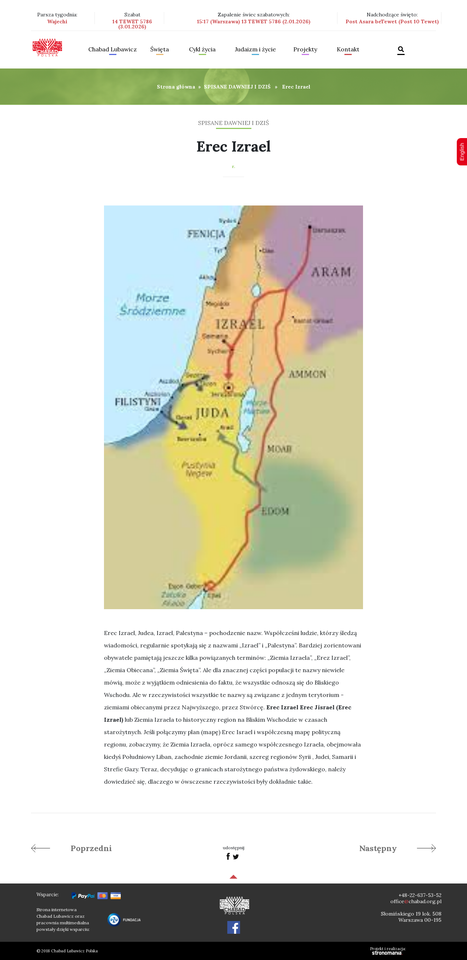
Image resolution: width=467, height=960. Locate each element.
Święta (159, 49)
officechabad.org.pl (415, 901)
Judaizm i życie (255, 49)
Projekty (305, 49)
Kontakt (348, 49)
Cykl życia (202, 49)
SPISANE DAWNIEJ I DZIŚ (237, 86)
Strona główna (176, 86)
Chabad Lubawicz (112, 49)
